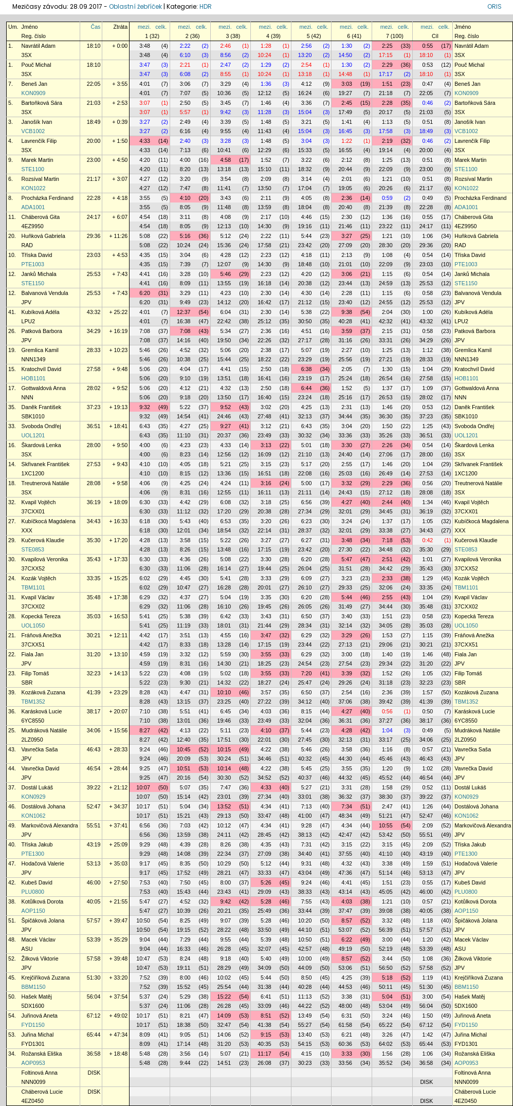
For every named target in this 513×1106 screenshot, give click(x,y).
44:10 (305, 930)
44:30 (345, 758)
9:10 (185, 378)
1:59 (428, 863)
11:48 (224, 207)
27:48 (264, 416)
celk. (161, 27)
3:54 (225, 179)
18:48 (305, 264)
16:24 (305, 93)
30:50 (305, 321)
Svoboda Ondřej (41, 426)
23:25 (224, 701)
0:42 (428, 540)
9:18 (185, 397)
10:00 (305, 958)
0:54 (428, 255)
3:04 (306, 141)
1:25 (387, 160)
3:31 (346, 787)
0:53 (428, 65)
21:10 (305, 454)
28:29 (224, 968)
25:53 (94, 274)
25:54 (224, 987)
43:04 (305, 873)
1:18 (428, 920)
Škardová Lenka (41, 445)
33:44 (305, 911)
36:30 (386, 416)
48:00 (345, 1006)
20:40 (345, 207)
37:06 (345, 701)
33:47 (264, 816)
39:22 (94, 787)
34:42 (386, 568)
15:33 (305, 150)
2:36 (346, 198)
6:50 (306, 616)
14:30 (264, 226)
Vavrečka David (41, 768)
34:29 (94, 331)
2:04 (387, 312)
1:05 (428, 521)
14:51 (224, 1063)
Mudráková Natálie (44, 730)
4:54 (144, 217)
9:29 (144, 844)
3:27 (144, 122)
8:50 (306, 977)
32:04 (305, 720)
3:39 (225, 122)
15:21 (184, 816)
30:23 (305, 1063)
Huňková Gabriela (43, 236)
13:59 (264, 207)
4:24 (225, 483)
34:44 (345, 416)
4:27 (144, 179)
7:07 (185, 93)
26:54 (386, 378)
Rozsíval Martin (40, 179)
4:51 (306, 331)
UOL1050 (33, 625)
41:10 (386, 854)
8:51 (266, 1015)
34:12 (305, 701)
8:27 (144, 730)
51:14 (386, 873)
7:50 (185, 882)
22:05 (94, 84)
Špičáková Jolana (43, 920)
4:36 (185, 559)
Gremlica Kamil (40, 350)
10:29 (224, 863)
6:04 (225, 312)
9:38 (346, 312)
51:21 (386, 816)
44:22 (305, 1006)
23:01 (224, 797)
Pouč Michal (36, 65)
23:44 (345, 283)
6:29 (144, 597)
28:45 (264, 835)
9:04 (144, 939)
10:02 (224, 977)
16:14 (224, 568)
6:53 (225, 521)
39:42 (386, 701)
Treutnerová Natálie (45, 483)
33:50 (264, 930)
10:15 (224, 749)
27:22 (264, 701)
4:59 (144, 654)
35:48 (94, 597)
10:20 (305, 920)
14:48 (345, 74)
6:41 (266, 996)
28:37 (305, 530)
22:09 (386, 169)
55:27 (305, 1025)
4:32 (225, 388)
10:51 (184, 768)
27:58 (94, 369)
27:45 (305, 739)
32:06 (386, 587)
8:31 (185, 492)
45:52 (386, 778)
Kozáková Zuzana (43, 692)
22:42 (224, 321)
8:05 (185, 207)
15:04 (305, 112)
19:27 (345, 93)
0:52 (428, 787)
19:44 (264, 568)
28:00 (94, 445)
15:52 (184, 987)
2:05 (346, 369)
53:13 (94, 863)
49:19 (345, 949)
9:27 (225, 426)
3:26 (387, 1034)
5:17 (306, 464)
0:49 (428, 198)
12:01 (184, 530)
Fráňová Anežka (41, 635)
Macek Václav (39, 939)
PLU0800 (33, 892)
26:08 (264, 1063)
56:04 (94, 996)
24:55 (386, 302)
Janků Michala (39, 274)
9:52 (225, 407)
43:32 (94, 312)
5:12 (225, 236)
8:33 (185, 644)
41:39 (94, 692)
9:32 (144, 407)
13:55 (224, 283)
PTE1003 (33, 264)
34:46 (264, 758)
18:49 (94, 122)
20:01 (264, 587)
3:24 (346, 521)
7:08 (144, 331)
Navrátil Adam (39, 46)
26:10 (305, 587)
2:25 (387, 46)
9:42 (225, 112)
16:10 (224, 606)
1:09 (428, 388)
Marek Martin (37, 160)
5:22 (185, 407)
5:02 (225, 673)
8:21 (185, 1015)
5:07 (306, 350)
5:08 (144, 236)
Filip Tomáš (35, 673)
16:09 (264, 454)
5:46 (225, 274)
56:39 (386, 930)
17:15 (386, 55)
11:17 (264, 1053)
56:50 (386, 968)
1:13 (387, 122)
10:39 (184, 911)
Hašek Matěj (37, 996)
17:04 (305, 188)
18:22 (264, 359)
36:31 (345, 720)
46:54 (94, 768)
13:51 (224, 378)
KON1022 (34, 188)
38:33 (305, 892)
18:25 (264, 663)
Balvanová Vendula (45, 293)
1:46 (266, 103)
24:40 (345, 454)
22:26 (264, 340)
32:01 (345, 511)
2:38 (266, 350)
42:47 (345, 835)
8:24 (185, 958)
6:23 (306, 521)
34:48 (386, 549)
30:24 (224, 758)
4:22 (266, 749)
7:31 (306, 844)
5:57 (185, 112)
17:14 (184, 1044)
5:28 (266, 901)
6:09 (306, 578)
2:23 (266, 255)
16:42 (264, 302)
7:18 (387, 540)
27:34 (305, 511)
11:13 (305, 996)
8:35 (185, 863)
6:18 (144, 521)
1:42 (428, 1034)
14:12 (224, 302)
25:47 (305, 682)
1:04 (428, 369)
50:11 (386, 987)
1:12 (428, 350)
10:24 (264, 55)
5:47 (346, 559)
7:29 (185, 939)
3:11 (185, 217)
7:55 (306, 901)
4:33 (144, 141)
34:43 (94, 521)
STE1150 (33, 283)
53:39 (94, 939)
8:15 (185, 473)
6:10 (185, 55)
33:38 (386, 530)
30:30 (224, 778)
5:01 (306, 445)
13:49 (305, 1015)
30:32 (305, 435)
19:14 (386, 150)
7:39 (185, 264)
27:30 (345, 549)
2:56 (306, 46)
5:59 (225, 654)
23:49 (264, 435)
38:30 (386, 797)
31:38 (264, 987)
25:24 (345, 378)
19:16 (305, 226)
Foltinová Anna (40, 1073)
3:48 (144, 46)
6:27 (306, 540)
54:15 (305, 1044)
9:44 (185, 1063)
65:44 (94, 1034)
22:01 (264, 739)
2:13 (346, 255)
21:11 (305, 492)
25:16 (345, 397)
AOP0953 (33, 1063)
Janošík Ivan (37, 122)
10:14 (224, 768)
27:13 (345, 644)
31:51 (345, 568)
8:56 (225, 55)
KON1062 (34, 816)
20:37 (224, 435)
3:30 (346, 445)
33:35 (94, 578)
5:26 (266, 882)
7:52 (144, 977)
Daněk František (42, 407)
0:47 (428, 84)
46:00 (94, 882)
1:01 (428, 559)
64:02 (386, 1044)
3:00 (346, 654)
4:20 (144, 160)
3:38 (387, 863)
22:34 (224, 854)
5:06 (225, 350)
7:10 (144, 711)
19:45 (264, 606)
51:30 (94, 977)
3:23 (346, 578)
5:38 (306, 312)
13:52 (224, 806)
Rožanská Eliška (42, 1053)
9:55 (225, 131)
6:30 (144, 502)
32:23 (94, 673)
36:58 (94, 1053)
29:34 (386, 663)
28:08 (94, 483)
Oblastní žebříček (135, 6)
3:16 (266, 483)
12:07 (224, 264)
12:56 (224, 454)
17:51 (224, 739)
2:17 (266, 217)
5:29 (185, 996)
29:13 (224, 816)
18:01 (224, 625)
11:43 (264, 131)
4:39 (185, 844)
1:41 (346, 122)
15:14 (184, 797)
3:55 (144, 198)
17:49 (345, 112)
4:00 (185, 160)
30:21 (94, 635)
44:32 (345, 778)
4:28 (225, 255)
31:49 (345, 606)
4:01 (144, 84)
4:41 (144, 274)
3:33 (266, 578)
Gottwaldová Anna (44, 388)
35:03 (94, 616)
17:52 (184, 873)
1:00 (428, 312)
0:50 (428, 711)
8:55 (225, 74)
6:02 (144, 578)
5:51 (185, 711)
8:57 (346, 920)
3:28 (225, 141)
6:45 (225, 711)
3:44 (387, 958)
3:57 (266, 692)
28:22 (224, 930)
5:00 (306, 483)
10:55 (386, 825)
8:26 (185, 549)
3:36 (306, 103)
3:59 (346, 331)
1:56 (387, 1053)
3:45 (225, 103)
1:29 (266, 65)
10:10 (224, 692)
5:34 (225, 331)
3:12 (266, 426)
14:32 (224, 682)
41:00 (305, 816)
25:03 (345, 473)
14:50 (345, 55)
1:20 (387, 768)
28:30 (386, 245)
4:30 (306, 293)
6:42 (225, 616)
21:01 (345, 264)
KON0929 (34, 797)
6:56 (306, 502)
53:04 (386, 1006)
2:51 (387, 559)
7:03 (185, 825)
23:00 (94, 160)
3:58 (185, 540)
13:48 (224, 549)
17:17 (386, 74)
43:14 (345, 892)
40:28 (345, 321)
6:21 (346, 1034)
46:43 (94, 749)
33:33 (264, 873)
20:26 (386, 188)
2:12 (346, 160)
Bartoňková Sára (42, 103)
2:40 (185, 141)
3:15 (266, 464)
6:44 (306, 388)
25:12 (264, 321)
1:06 (428, 236)
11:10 (184, 435)
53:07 (345, 930)
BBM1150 (34, 987)
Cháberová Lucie (42, 1092)
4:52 (185, 350)
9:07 (225, 920)
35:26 (386, 435)
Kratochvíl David (42, 369)
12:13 (224, 226)
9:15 (266, 1034)
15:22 (224, 996)
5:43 (185, 521)
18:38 (184, 1025)
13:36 (224, 473)
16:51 (264, 473)
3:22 (306, 160)
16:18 (264, 283)
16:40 (264, 397)
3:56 (185, 1053)
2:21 (185, 65)
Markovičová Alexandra (50, 825)
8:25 (185, 920)
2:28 (387, 103)
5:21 (225, 464)
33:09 (264, 1006)
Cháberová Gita (41, 217)
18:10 (94, 46)
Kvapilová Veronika (45, 559)
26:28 (224, 949)
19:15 (184, 930)
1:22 (346, 141)
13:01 (184, 720)
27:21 (386, 359)
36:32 (345, 797)
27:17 (305, 340)
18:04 (305, 207)
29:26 (345, 682)
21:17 (94, 179)
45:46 (386, 758)
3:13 (266, 445)
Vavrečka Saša (40, 749)
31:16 (345, 340)
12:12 (264, 93)
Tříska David (37, 255)
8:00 (225, 882)
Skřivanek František (46, 464)
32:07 (264, 949)
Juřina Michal (38, 1034)
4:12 (306, 84)
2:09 (266, 179)
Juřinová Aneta (40, 1015)
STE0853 (33, 549)
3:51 (185, 635)
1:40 (387, 654)
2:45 (346, 103)
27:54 (345, 663)
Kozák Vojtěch (39, 578)
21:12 (305, 302)
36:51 (94, 426)
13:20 (305, 55)
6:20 (144, 293)
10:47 (184, 587)
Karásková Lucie (42, 711)
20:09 (184, 758)
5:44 (306, 236)
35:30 (94, 540)
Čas (95, 27)
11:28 (264, 112)
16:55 (345, 150)
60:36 (345, 1044)
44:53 (345, 987)
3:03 (346, 84)
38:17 (94, 711)
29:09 (264, 892)
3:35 (266, 597)
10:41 (224, 150)
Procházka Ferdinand (48, 198)
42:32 (386, 321)
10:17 (143, 806)
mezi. (144, 27)
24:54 (305, 663)
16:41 (264, 378)
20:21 (224, 911)
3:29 (225, 84)
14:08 (184, 854)
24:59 (386, 283)
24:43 (345, 492)
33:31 (386, 340)
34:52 (264, 778)
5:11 (225, 730)
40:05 (94, 901)
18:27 (264, 682)
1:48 (266, 122)
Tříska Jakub (37, 844)
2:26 (387, 445)
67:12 (94, 1015)
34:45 (386, 511)
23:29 (305, 359)
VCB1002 (33, 131)
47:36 (345, 873)
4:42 (185, 502)
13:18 (305, 74)
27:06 (386, 454)
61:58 (345, 1025)
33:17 (386, 739)
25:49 (264, 911)
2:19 (387, 141)
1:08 (387, 255)
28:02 (94, 388)
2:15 (387, 331)
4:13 (185, 730)
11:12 (184, 511)
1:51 (387, 84)
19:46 (224, 720)
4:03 (266, 711)
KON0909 (34, 93)
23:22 (386, 226)
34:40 (305, 854)
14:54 (184, 416)
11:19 (184, 625)
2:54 (306, 65)
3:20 (185, 179)
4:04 (185, 369)
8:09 (185, 283)
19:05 (345, 188)
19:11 (184, 968)
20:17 (386, 112)
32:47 (224, 1025)
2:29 (387, 65)
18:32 (305, 169)
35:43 (94, 559)
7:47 (185, 188)
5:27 (306, 787)
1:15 (387, 274)
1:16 (387, 749)
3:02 (266, 407)
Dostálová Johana (43, 806)
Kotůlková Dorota (43, 901)
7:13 (185, 150)
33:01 (305, 797)
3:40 (346, 616)
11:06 (184, 568)
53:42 (386, 835)
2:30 (346, 217)
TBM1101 (33, 587)
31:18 (386, 682)
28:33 (94, 350)
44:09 (305, 968)
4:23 (225, 293)
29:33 (345, 587)
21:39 (386, 207)
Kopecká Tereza (41, 616)
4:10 (185, 198)
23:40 (345, 302)
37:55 (345, 854)
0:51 (428, 122)
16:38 (184, 321)
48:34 (345, 816)
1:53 (387, 635)
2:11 (266, 198)
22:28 (94, 198)
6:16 (185, 131)
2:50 (185, 103)
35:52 (386, 1063)
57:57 (94, 920)
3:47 (144, 65)
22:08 (305, 473)
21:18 (386, 93)
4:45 (185, 578)
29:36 (94, 236)
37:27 (386, 720)
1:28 (266, 46)
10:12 (224, 825)
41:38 (264, 1025)
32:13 (305, 416)
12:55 (224, 492)
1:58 (387, 787)
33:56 (345, 1063)
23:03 (94, 255)
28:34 (305, 625)
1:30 (346, 46)
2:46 (225, 46)
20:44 (345, 169)
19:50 (224, 340)
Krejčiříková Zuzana (46, 977)
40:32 (305, 758)
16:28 (224, 587)
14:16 (184, 340)
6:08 (185, 74)
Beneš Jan (34, 84)
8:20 (185, 169)
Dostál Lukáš (37, 787)
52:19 (386, 949)
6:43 (144, 426)
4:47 (185, 692)
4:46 (306, 217)
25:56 (345, 359)
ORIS (494, 6)
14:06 (224, 1034)
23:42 (305, 245)
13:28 (224, 644)
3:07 (144, 103)
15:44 (224, 359)
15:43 (184, 892)
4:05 (306, 198)
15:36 (224, 245)
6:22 (346, 939)
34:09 (264, 968)
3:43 (225, 198)
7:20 (306, 673)
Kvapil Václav (38, 597)
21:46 (345, 226)
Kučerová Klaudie (43, 540)
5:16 (185, 236)
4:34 (266, 806)
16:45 (345, 131)
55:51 (94, 825)
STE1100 (33, 169)
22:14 (264, 530)
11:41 (224, 188)
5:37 (144, 996)
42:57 (305, 949)
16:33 (184, 949)
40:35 (264, 1044)
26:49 (386, 473)
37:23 (94, 407)
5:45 (306, 768)
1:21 (387, 179)
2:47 (225, 65)
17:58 (386, 131)
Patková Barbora (42, 331)
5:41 (225, 578)
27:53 (94, 464)
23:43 (224, 892)
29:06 (386, 644)
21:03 (94, 103)
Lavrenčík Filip (39, 141)
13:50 (264, 188)
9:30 (185, 682)
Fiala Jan (33, 654)
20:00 (94, 141)
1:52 (266, 160)
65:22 (386, 1025)
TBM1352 (33, 701)
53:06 (345, 968)
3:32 (346, 483)
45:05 (386, 892)
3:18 (266, 502)
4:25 (306, 407)
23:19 (305, 378)
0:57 (428, 749)
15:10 (264, 169)
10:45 (184, 749)
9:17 (144, 863)
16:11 (264, 492)
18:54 (224, 530)
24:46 (224, 416)
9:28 (306, 825)
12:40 (184, 739)
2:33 (387, 578)
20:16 (184, 778)
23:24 (305, 397)
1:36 (266, 84)
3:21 (306, 122)
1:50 (387, 426)
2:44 (387, 502)
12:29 (264, 150)
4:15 (306, 1053)
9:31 (306, 863)
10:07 (143, 787)
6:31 (346, 1015)
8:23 (185, 454)
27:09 (345, 245)
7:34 (346, 806)
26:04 (305, 568)
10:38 (184, 359)
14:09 (224, 1015)
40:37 (305, 778)
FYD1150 (33, 1025)
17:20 (224, 511)
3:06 (185, 84)
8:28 (144, 692)
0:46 (428, 103)
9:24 (144, 749)
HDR (205, 6)
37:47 (345, 911)
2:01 (346, 179)
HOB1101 (34, 378)
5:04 (225, 597)
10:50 (143, 920)
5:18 (387, 977)
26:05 (305, 606)
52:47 (94, 806)
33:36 (345, 435)
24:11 (224, 835)
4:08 (225, 217)
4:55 (225, 635)
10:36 (224, 93)
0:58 (428, 293)
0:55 (428, 46)
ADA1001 (33, 207)
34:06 (94, 730)
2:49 (185, 122)
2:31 (346, 407)
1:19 (428, 977)
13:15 (184, 701)
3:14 (306, 179)
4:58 (225, 160)
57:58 (94, 958)
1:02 (428, 768)
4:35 (144, 255)
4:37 (185, 597)
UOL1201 (33, 435)
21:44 (264, 625)
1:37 (387, 388)
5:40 (266, 958)
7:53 (144, 882)
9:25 (144, 768)
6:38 (306, 369)
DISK (94, 1073)
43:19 (94, 844)
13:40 (305, 1034)
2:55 (346, 464)
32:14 (345, 625)
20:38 (305, 283)
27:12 (386, 492)
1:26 (428, 806)
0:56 (428, 483)
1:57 (428, 692)
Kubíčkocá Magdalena (49, 521)
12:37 (184, 312)
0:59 (387, 198)
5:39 (266, 939)
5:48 (144, 1053)
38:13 (305, 835)
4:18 (306, 255)
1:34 (428, 502)
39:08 (386, 911)
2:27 (346, 350)
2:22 (185, 46)
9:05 (185, 1034)
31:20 (94, 654)
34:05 (386, 625)
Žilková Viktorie (40, 958)
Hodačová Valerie (43, 863)
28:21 (224, 873)
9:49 (185, 302)
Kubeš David (37, 882)
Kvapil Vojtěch (39, 502)
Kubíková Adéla (41, 312)
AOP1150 (33, 911)
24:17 (94, 217)
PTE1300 (33, 854)
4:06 (144, 483)
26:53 (386, 397)
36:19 (94, 502)
